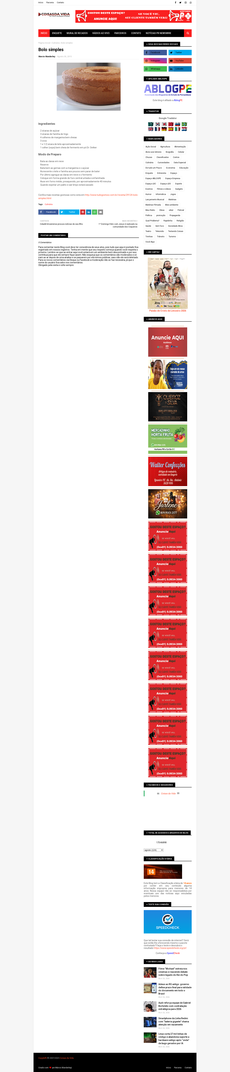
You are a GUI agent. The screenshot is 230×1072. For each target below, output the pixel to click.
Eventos (149, 189)
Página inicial (44, 43)
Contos (176, 157)
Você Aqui (150, 242)
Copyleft (42, 1058)
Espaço (173, 173)
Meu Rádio (150, 210)
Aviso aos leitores (153, 152)
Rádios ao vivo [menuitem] (101, 33)
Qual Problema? (152, 221)
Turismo (172, 236)
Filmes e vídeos (164, 189)
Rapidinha (168, 221)
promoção (160, 215)
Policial (181, 210)
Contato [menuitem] (136, 33)
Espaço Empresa (172, 178)
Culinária (56, 43)
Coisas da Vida (168, 793)
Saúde (148, 226)
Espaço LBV (165, 184)
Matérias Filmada (153, 205)
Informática (161, 194)
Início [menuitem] (44, 33)
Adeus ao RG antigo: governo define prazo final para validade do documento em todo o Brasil (175, 989)
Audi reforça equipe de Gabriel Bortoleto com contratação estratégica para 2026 (174, 1006)
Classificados (163, 157)
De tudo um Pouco (154, 168)
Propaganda (175, 215)
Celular (181, 152)
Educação (183, 168)
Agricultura (165, 147)
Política (149, 215)
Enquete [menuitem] (57, 33)
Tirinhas (149, 236)
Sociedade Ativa (175, 226)
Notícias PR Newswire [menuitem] (158, 33)
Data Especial (180, 162)
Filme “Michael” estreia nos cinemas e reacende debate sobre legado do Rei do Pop (173, 971)
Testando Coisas (175, 231)
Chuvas (149, 157)
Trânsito (160, 236)
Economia (170, 168)
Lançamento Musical (155, 199)
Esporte (178, 184)
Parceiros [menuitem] (120, 33)
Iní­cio (40, 2)
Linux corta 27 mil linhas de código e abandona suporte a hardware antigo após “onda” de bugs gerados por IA (173, 1039)
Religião (180, 221)
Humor (148, 194)
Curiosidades (163, 162)
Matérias (172, 199)
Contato (60, 2)
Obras (162, 210)
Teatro (148, 231)
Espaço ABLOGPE (153, 178)
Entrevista (161, 173)
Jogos (173, 194)
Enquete (149, 173)
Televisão (159, 231)
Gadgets (179, 189)
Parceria (50, 2)
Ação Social (151, 147)
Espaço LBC (151, 184)
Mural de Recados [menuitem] (77, 33)
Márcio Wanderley (63, 1068)
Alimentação (180, 147)
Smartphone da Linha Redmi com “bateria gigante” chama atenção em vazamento (173, 1021)
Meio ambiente (171, 205)
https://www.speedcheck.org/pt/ (170, 948)
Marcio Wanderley (46, 56)
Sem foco (159, 226)
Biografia (170, 152)
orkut (171, 210)
